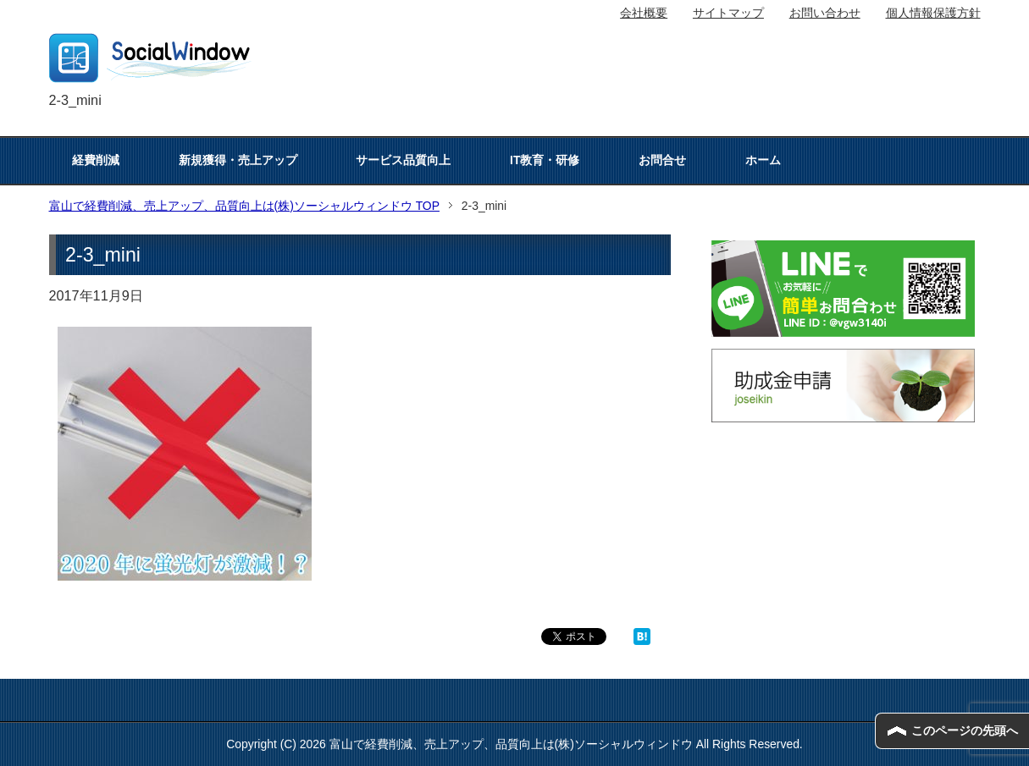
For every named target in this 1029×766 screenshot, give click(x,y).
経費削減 (95, 160)
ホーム (763, 160)
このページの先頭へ (964, 730)
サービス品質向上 (403, 160)
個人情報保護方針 (933, 12)
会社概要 (643, 12)
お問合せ (662, 160)
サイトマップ (728, 12)
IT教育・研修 (544, 160)
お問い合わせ (824, 12)
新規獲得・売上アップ (238, 160)
